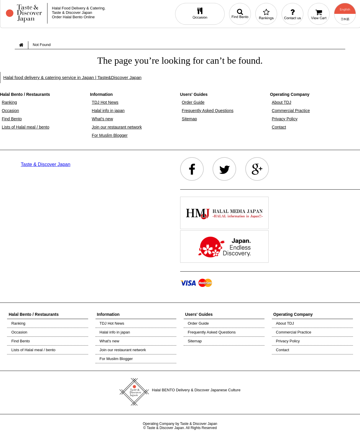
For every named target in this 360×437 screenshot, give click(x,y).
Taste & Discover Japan (45, 164)
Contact (279, 127)
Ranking (9, 102)
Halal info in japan (108, 110)
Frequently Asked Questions (208, 110)
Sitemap (189, 118)
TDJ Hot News (105, 102)
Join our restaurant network (117, 127)
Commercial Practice (291, 110)
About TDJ (281, 102)
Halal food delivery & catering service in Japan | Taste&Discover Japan (72, 77)
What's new (102, 118)
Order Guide (193, 102)
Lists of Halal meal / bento (25, 127)
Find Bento (12, 118)
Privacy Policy (284, 118)
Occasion (10, 110)
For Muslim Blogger (109, 135)
